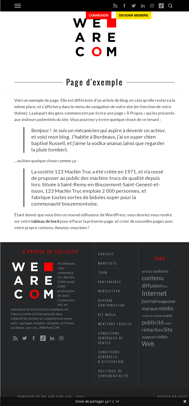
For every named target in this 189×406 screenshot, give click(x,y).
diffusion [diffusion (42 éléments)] (152, 285)
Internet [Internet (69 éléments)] (154, 293)
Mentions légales (115, 323)
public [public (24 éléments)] (168, 315)
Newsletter (109, 290)
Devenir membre (133, 15)
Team (102, 272)
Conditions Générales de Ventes (111, 338)
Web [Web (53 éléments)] (148, 343)
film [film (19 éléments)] (165, 286)
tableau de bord (45, 221)
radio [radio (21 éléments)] (168, 323)
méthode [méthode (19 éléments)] (147, 316)
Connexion (98, 15)
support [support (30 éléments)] (149, 336)
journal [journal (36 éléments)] (149, 301)
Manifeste (107, 263)
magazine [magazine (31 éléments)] (166, 301)
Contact (106, 253)
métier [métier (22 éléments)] (158, 316)
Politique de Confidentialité (113, 373)
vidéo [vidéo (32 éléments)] (162, 336)
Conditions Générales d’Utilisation (111, 356)
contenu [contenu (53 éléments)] (153, 278)
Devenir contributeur (111, 302)
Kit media (107, 314)
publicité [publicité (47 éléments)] (153, 322)
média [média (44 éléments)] (165, 308)
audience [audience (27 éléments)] (161, 271)
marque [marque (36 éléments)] (150, 308)
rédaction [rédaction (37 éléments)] (152, 330)
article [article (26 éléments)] (147, 271)
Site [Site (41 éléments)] (168, 329)
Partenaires (109, 281)
